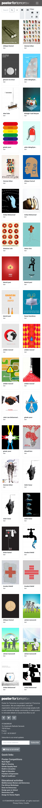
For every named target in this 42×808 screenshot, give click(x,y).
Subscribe (35, 743)
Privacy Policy (18, 803)
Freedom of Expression (10, 774)
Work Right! (6, 762)
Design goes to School (10, 790)
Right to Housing (8, 764)
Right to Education (8, 771)
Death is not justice (8, 769)
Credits (26, 803)
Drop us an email (11, 749)
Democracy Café (7, 792)
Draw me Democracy (9, 788)
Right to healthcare (8, 776)
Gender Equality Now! (9, 767)
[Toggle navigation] (37, 3)
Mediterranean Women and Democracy (16, 783)
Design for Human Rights (11, 795)
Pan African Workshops (10, 785)
